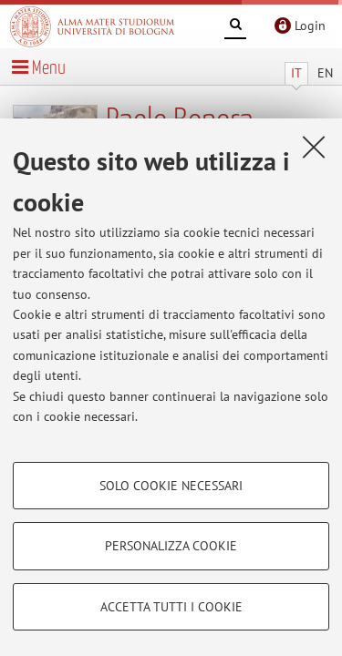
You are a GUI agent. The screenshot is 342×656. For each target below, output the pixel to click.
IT (296, 73)
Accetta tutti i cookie (171, 607)
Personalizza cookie (171, 546)
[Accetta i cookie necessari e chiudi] (313, 146)
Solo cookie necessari (171, 485)
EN (325, 73)
